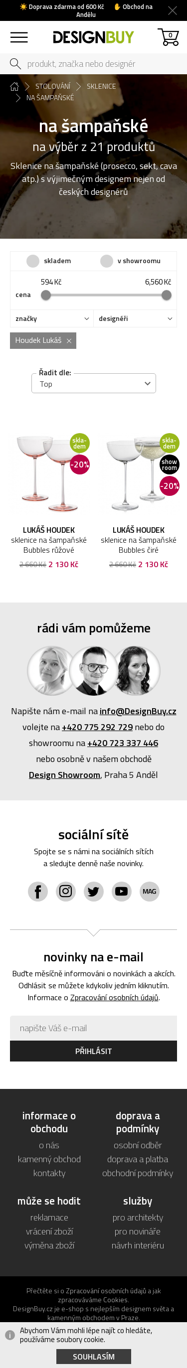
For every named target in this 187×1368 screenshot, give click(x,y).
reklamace (49, 1217)
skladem (57, 260)
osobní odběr (138, 1145)
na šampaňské (50, 97)
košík (170, 34)
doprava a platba (137, 1159)
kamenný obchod (49, 1159)
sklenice (101, 86)
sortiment (18, 32)
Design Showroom (64, 774)
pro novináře (138, 1231)
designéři (113, 318)
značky (26, 318)
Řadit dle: (55, 372)
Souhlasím (94, 1357)
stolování (52, 86)
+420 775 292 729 (97, 727)
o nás (49, 1145)
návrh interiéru (138, 1245)
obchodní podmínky (137, 1173)
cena (23, 294)
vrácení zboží (49, 1231)
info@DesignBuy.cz (138, 711)
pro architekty (138, 1217)
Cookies (115, 1299)
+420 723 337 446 (122, 743)
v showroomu (139, 260)
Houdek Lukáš (38, 340)
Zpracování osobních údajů (114, 997)
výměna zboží (49, 1245)
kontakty (49, 1173)
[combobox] (93, 383)
